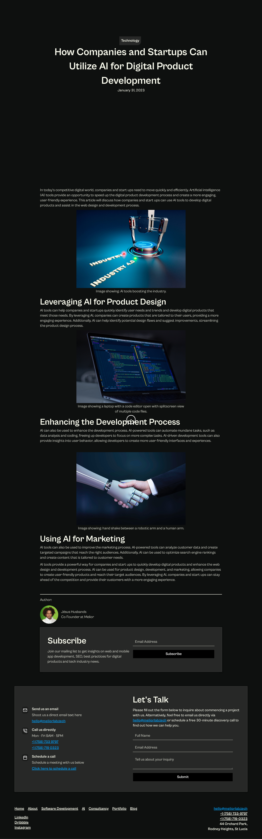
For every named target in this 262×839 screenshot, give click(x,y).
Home (19, 809)
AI (83, 809)
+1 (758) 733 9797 (45, 742)
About (33, 809)
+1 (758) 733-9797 (233, 814)
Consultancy (99, 809)
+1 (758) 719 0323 (45, 748)
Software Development (59, 809)
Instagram (23, 828)
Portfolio (119, 809)
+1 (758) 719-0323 (233, 819)
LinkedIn (21, 817)
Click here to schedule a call (54, 769)
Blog (133, 809)
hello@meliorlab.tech (49, 721)
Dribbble (22, 822)
